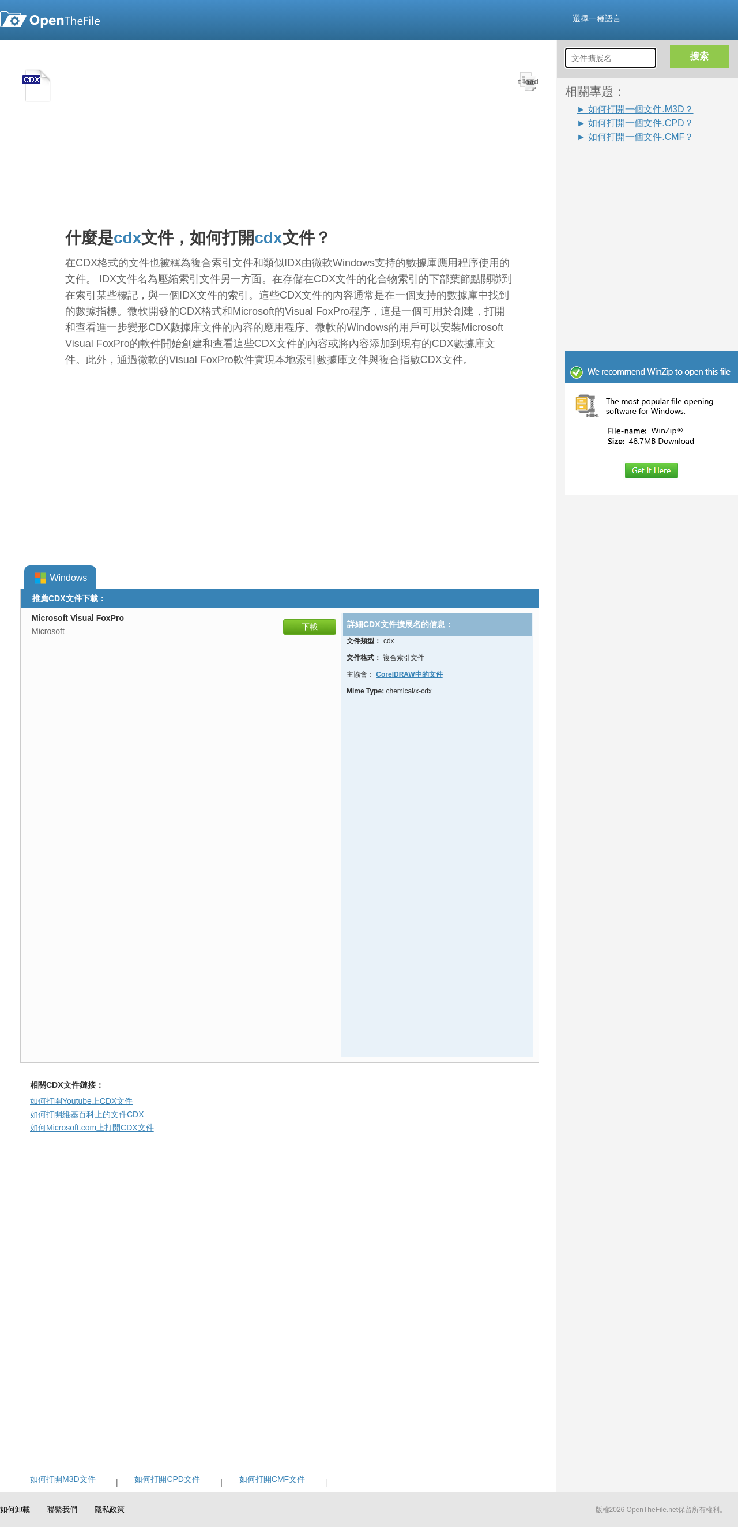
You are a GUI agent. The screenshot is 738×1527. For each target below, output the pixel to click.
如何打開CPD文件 (167, 1479)
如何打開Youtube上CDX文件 (81, 1101)
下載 (310, 626)
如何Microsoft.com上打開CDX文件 (92, 1127)
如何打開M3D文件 (63, 1479)
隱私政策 (110, 1509)
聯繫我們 (62, 1509)
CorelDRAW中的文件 (409, 674)
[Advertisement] (634, 169)
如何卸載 (15, 1509)
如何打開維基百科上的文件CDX (87, 1114)
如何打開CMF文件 (272, 1479)
